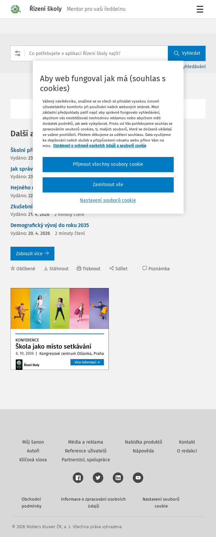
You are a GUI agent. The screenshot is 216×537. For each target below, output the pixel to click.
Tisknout (88, 269)
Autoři (33, 451)
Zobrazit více (32, 254)
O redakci (187, 451)
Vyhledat (187, 53)
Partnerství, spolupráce (86, 460)
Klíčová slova (33, 460)
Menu (201, 10)
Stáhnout (56, 269)
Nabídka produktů (143, 442)
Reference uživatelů (86, 451)
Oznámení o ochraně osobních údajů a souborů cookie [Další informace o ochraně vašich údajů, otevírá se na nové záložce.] (99, 146)
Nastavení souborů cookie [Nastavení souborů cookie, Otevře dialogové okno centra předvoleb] (108, 200)
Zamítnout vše (108, 184)
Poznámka (156, 269)
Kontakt (187, 442)
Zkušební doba (28, 206)
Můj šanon (33, 442)
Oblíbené (22, 269)
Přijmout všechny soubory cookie (108, 164)
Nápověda (143, 451)
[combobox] (108, 53)
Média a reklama (85, 442)
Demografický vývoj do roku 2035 (49, 225)
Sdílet (118, 269)
